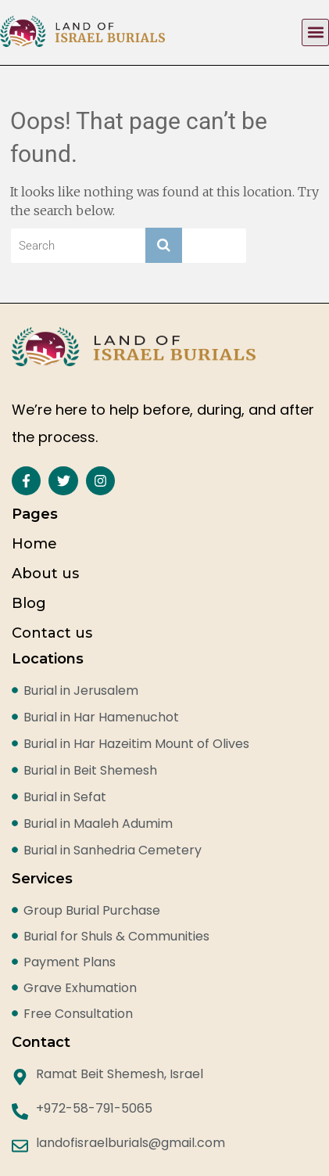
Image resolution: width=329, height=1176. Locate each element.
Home (34, 543)
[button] (315, 32)
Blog (29, 603)
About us (45, 573)
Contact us (52, 633)
